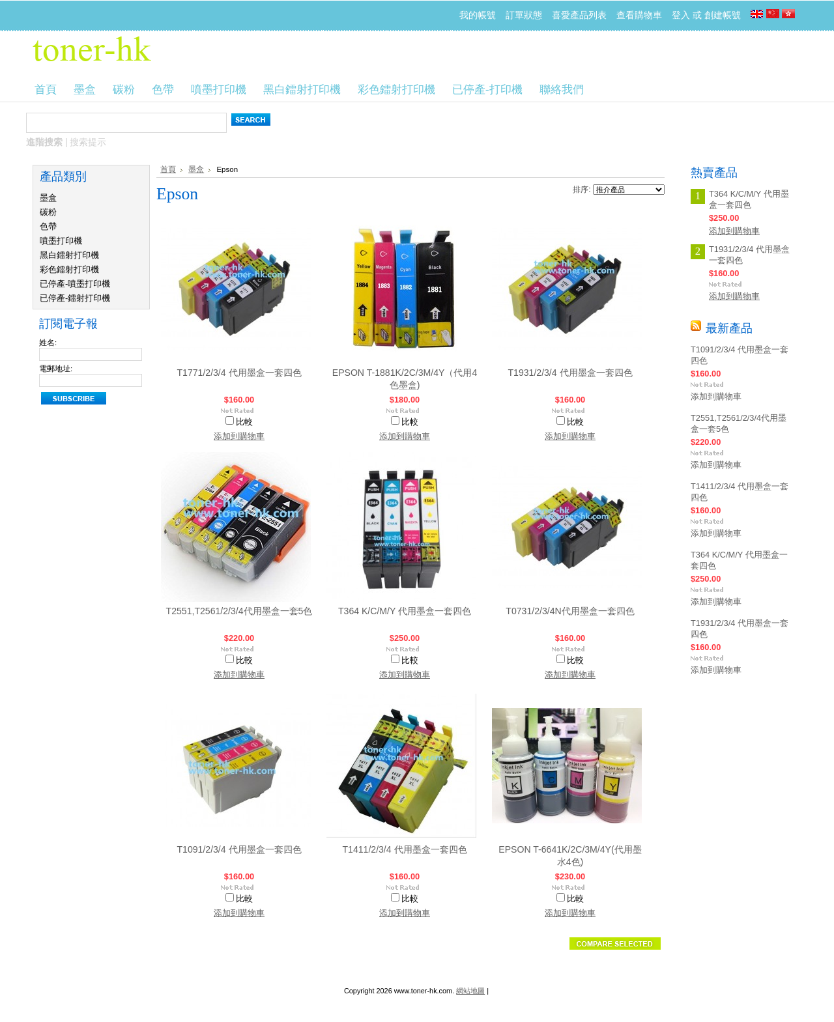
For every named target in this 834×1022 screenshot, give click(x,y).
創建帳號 (722, 15)
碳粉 (48, 212)
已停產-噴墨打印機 (75, 284)
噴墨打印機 (61, 241)
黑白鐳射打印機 (69, 255)
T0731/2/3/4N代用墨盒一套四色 (570, 611)
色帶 (48, 226)
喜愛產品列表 (579, 15)
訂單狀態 (524, 15)
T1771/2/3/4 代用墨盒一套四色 (239, 372)
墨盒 (48, 198)
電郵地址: (55, 369)
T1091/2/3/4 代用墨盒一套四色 (239, 849)
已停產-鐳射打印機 (75, 298)
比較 (244, 422)
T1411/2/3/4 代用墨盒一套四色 (404, 849)
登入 (681, 15)
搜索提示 (88, 142)
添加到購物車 (239, 436)
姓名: (48, 343)
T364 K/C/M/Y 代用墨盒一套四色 (404, 611)
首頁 (168, 169)
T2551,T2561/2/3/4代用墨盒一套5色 (239, 611)
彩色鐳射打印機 (69, 269)
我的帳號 (477, 15)
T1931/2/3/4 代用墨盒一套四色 (570, 372)
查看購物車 (639, 15)
